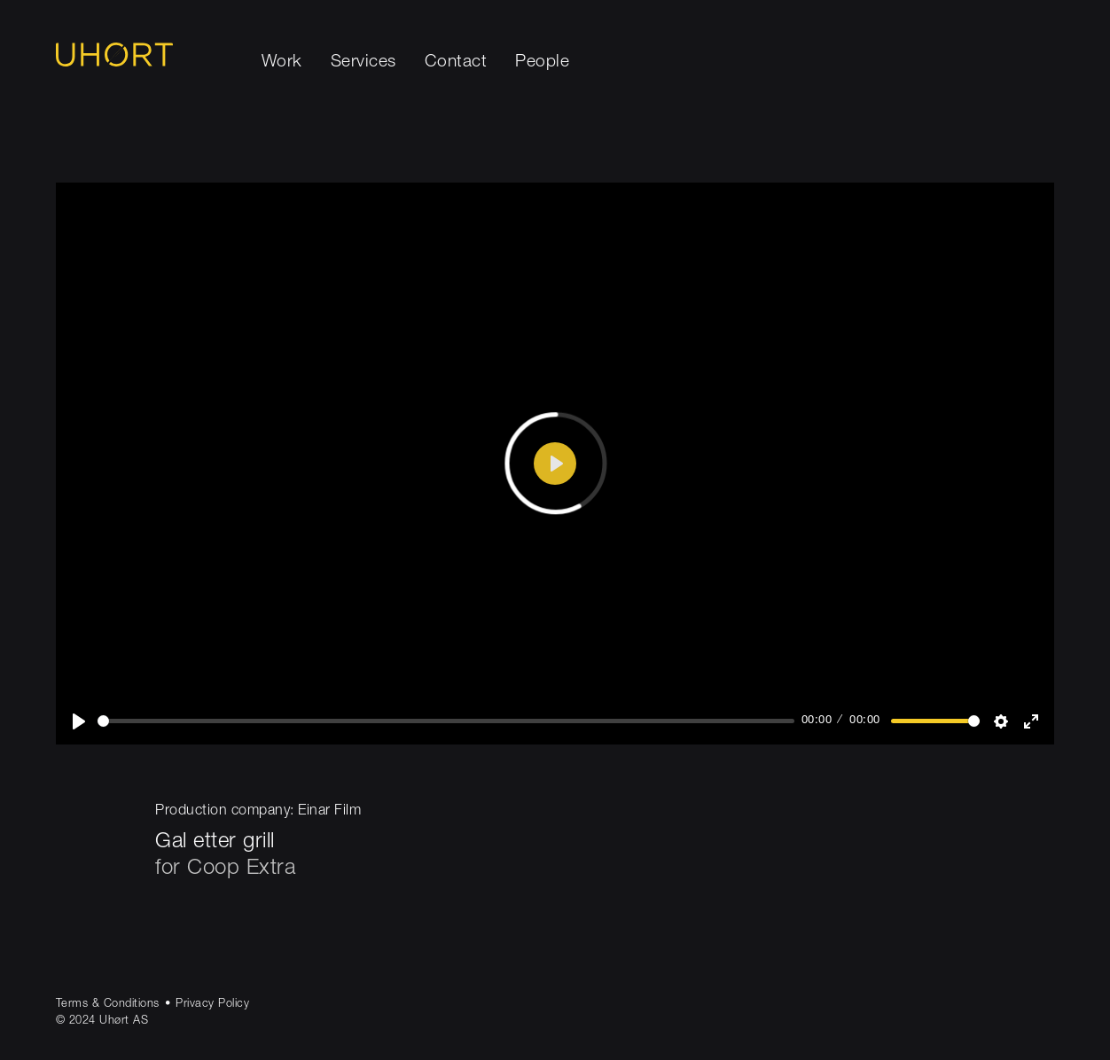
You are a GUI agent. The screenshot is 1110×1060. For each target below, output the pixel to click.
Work (282, 62)
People (542, 62)
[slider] (446, 721)
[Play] (79, 721)
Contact (456, 62)
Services (363, 62)
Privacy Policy (212, 1004)
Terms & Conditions (108, 1004)
